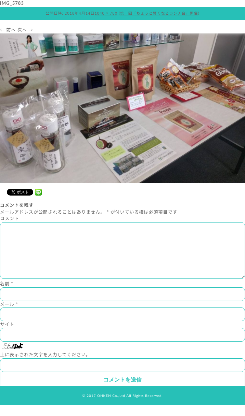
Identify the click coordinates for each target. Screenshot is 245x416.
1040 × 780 (105, 13)
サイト (7, 335)
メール (9, 315)
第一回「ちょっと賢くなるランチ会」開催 (159, 13)
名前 (6, 294)
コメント (9, 218)
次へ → (25, 29)
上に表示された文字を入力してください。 (45, 365)
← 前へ (8, 29)
